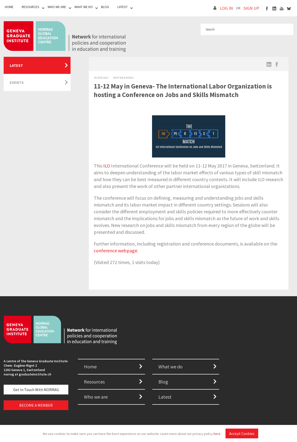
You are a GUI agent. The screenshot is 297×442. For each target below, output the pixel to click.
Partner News (123, 77)
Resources (30, 7)
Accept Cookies (242, 433)
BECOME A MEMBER (36, 405)
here (217, 434)
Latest (122, 7)
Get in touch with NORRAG (36, 389)
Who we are (96, 397)
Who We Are (57, 7)
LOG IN (226, 8)
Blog (105, 7)
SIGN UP (251, 8)
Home (9, 7)
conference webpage (115, 250)
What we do (170, 366)
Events (17, 82)
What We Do (83, 7)
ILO (106, 166)
